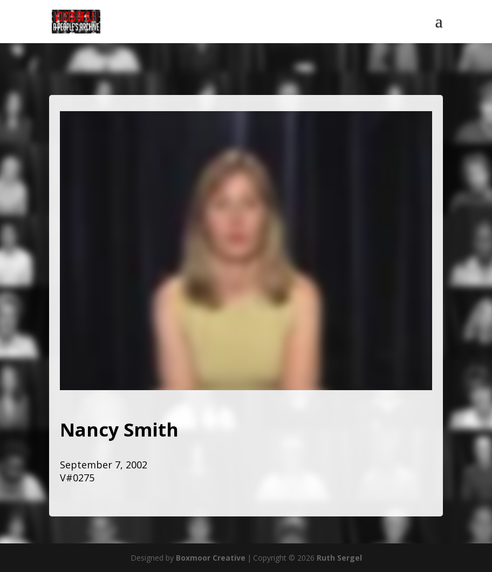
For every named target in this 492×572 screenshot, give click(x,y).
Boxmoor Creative (210, 558)
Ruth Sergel (339, 558)
